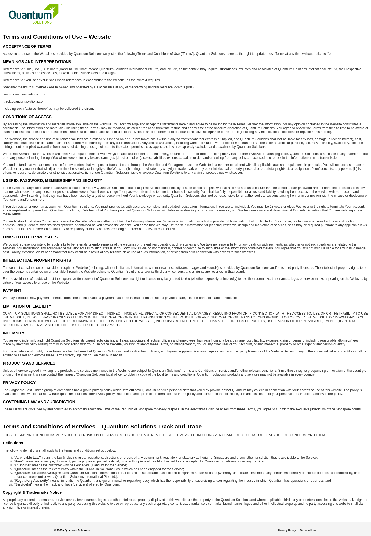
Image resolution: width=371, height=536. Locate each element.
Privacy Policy (287, 530)
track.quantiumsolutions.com (24, 101)
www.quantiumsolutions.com (24, 94)
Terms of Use (308, 530)
